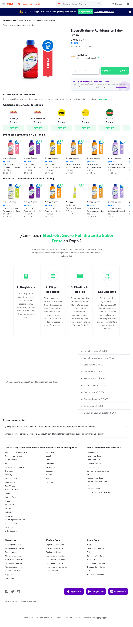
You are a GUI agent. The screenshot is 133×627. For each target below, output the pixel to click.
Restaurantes (10, 552)
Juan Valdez (10, 486)
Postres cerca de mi (95, 478)
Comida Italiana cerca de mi (98, 492)
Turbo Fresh (10, 578)
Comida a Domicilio (94, 488)
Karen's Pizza (10, 497)
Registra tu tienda (53, 552)
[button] (31, 4)
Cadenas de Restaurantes (16, 452)
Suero (26, 20)
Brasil (48, 456)
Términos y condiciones (104, 11)
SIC (88, 552)
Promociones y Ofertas (14, 548)
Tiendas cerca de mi (13, 567)
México (49, 475)
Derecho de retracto (95, 548)
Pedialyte (47, 20)
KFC (6, 463)
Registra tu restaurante (55, 544)
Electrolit (31, 20)
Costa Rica (50, 467)
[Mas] (95, 70)
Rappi (5, 25)
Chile (48, 460)
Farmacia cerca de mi (14, 559)
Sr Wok (8, 508)
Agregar (13, 127)
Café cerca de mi (94, 463)
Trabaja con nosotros (55, 548)
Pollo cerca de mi (94, 456)
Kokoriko (8, 512)
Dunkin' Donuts (11, 523)
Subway (8, 475)
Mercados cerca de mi (14, 556)
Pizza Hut (9, 527)
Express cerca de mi (13, 563)
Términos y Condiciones (96, 556)
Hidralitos (39, 20)
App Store (74, 591)
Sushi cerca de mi (94, 467)
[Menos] (75, 70)
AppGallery (118, 591)
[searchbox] (78, 4)
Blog (89, 544)
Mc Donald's (10, 504)
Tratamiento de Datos (96, 567)
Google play (96, 591)
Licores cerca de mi (13, 571)
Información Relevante (96, 574)
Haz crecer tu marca (54, 563)
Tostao (8, 493)
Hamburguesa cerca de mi (97, 452)
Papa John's (10, 482)
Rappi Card (91, 559)
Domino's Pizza (11, 460)
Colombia (50, 463)
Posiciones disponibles (55, 556)
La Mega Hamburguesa (14, 467)
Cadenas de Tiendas (13, 456)
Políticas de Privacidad (96, 563)
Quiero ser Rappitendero (56, 559)
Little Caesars (11, 531)
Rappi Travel (10, 574)
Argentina (50, 452)
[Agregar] (19, 141)
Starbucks (9, 471)
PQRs (89, 571)
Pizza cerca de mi (94, 460)
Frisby (7, 501)
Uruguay (49, 482)
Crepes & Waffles (12, 478)
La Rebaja (82, 55)
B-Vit (53, 20)
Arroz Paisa (10, 516)
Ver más (103, 99)
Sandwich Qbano (12, 489)
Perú (48, 478)
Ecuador (49, 471)
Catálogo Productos (13, 544)
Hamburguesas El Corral (15, 520)
